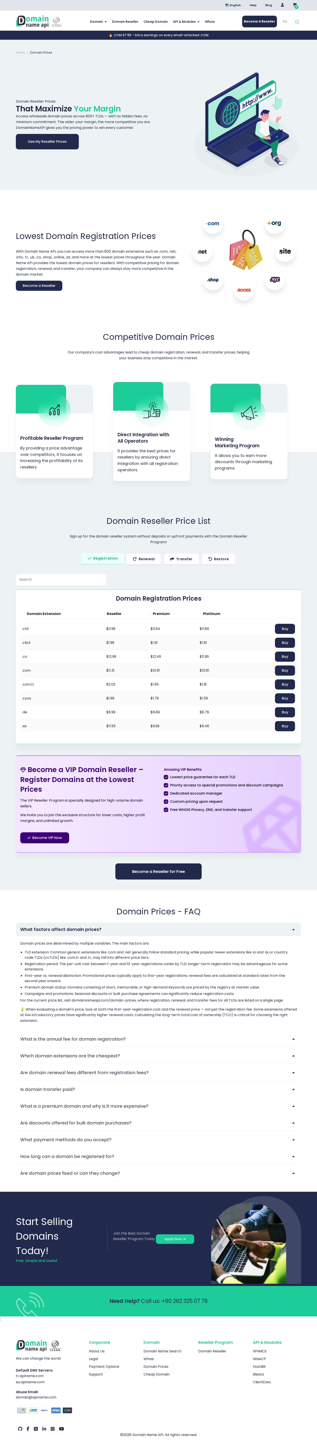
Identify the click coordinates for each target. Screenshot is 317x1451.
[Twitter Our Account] (36, 1429)
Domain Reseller (125, 21)
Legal (93, 1358)
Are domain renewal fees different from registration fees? (84, 1072)
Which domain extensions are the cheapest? (70, 1056)
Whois (210, 21)
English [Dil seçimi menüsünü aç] (233, 5)
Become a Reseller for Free (158, 871)
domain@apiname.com (36, 1397)
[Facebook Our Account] (28, 1429)
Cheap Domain (156, 21)
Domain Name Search (162, 1351)
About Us (97, 1351)
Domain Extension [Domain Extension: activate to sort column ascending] (44, 613)
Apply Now (175, 1239)
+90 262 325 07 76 (184, 1301)
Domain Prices (156, 1366)
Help (253, 5)
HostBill (259, 1366)
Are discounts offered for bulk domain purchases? (75, 1123)
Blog (268, 5)
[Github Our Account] (20, 1429)
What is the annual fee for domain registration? (73, 1039)
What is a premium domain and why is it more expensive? (84, 1106)
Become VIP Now (45, 837)
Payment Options (104, 1366)
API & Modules (184, 21)
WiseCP (259, 1358)
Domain (96, 21)
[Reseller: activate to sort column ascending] (123, 613)
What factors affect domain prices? (60, 929)
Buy (285, 628)
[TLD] (287, 22)
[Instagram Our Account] (53, 1429)
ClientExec (262, 1382)
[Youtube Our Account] (61, 1429)
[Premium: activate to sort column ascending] (171, 613)
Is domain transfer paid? (47, 1089)
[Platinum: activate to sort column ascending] (221, 613)
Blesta (258, 1374)
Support (96, 1374)
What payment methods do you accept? (65, 1140)
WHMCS (260, 1351)
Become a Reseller (39, 285)
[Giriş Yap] (282, 5)
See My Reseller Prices (47, 141)
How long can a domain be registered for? (67, 1156)
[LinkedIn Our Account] (44, 1429)
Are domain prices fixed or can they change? (70, 1173)
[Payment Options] (49, 1411)
